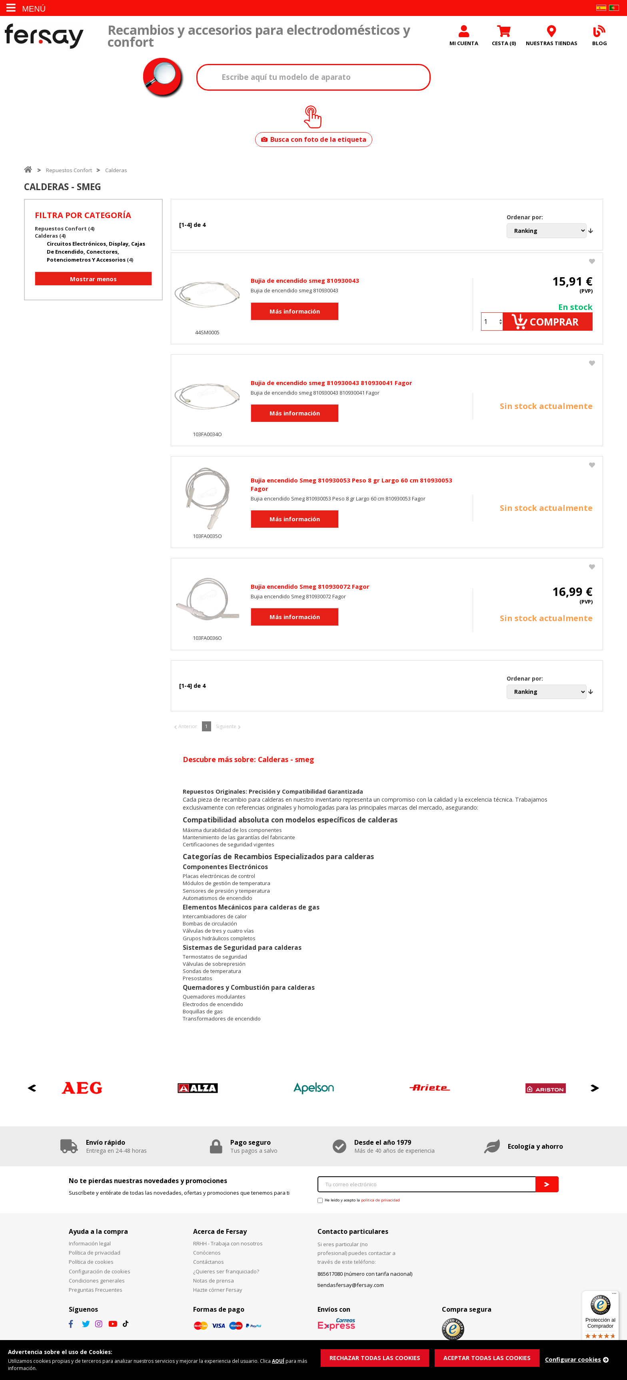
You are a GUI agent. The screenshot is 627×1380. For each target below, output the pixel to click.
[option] (82, 1092)
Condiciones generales (97, 1285)
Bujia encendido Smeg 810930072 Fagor (310, 591)
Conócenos (207, 1257)
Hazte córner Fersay (217, 1294)
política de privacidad (380, 1204)
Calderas (116, 171)
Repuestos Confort (69, 171)
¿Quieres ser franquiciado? (226, 1275)
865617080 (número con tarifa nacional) (364, 1278)
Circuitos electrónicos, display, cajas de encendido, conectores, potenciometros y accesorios (96, 253)
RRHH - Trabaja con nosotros (228, 1248)
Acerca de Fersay (220, 1235)
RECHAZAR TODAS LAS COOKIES (376, 1357)
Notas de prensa (213, 1285)
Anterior (187, 731)
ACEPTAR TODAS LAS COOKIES (490, 1357)
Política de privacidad (94, 1257)
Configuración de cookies (99, 1275)
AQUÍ (291, 1360)
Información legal (90, 1248)
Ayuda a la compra (98, 1235)
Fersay (44, 37)
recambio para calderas (253, 804)
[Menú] (614, 1295)
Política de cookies (91, 1266)
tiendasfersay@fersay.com (350, 1289)
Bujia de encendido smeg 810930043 (305, 284)
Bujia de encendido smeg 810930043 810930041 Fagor (331, 387)
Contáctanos (208, 1266)
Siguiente (226, 731)
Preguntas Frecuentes (95, 1294)
